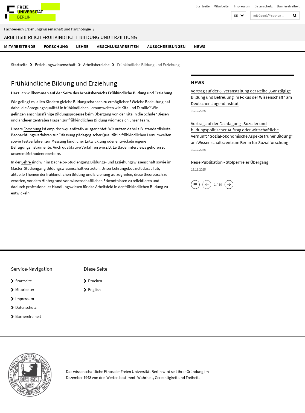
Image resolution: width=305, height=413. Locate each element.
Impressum (242, 6)
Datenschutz (263, 6)
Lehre (82, 46)
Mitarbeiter (222, 6)
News (199, 46)
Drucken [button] (95, 280)
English (94, 289)
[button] (238, 15)
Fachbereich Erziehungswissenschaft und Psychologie (49, 29)
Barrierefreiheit (288, 6)
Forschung (56, 46)
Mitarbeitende (20, 46)
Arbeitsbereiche (96, 64)
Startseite (203, 6)
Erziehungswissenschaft (55, 64)
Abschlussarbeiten (118, 46)
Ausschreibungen (166, 46)
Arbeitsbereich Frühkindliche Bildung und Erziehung (70, 37)
